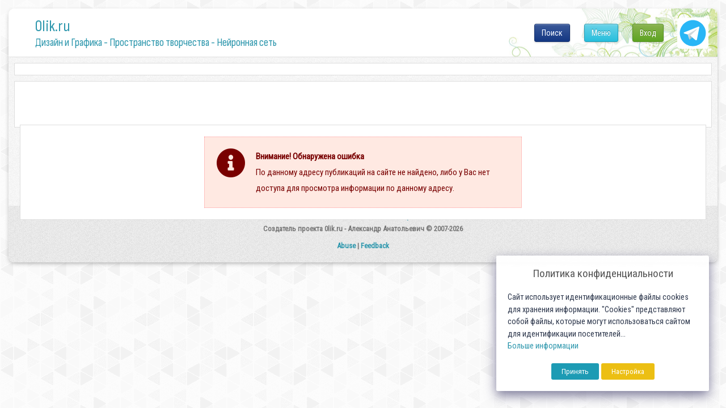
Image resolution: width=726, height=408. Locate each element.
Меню (601, 32)
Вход (648, 32)
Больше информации (543, 346)
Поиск (552, 32)
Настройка (627, 371)
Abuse (346, 245)
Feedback (375, 245)
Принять (575, 371)
